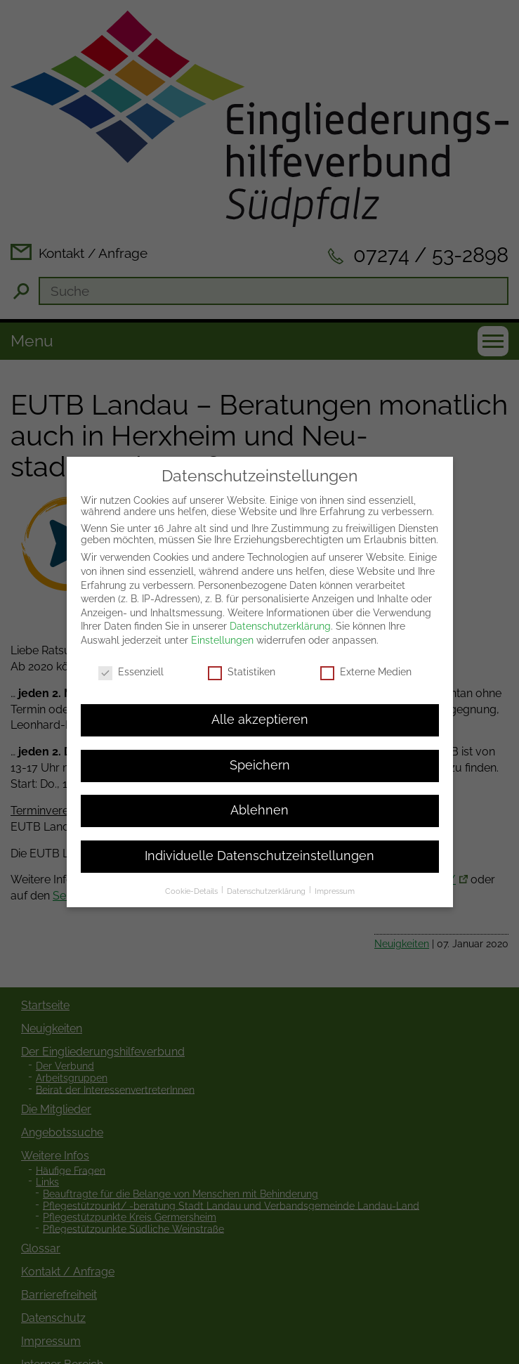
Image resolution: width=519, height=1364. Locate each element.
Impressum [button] (335, 834)
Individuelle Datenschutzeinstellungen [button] (259, 799)
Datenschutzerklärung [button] (267, 834)
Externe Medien (366, 615)
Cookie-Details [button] (192, 834)
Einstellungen (222, 583)
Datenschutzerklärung (280, 569)
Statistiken (241, 615)
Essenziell (131, 615)
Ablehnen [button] (259, 753)
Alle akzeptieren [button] (259, 663)
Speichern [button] (260, 708)
